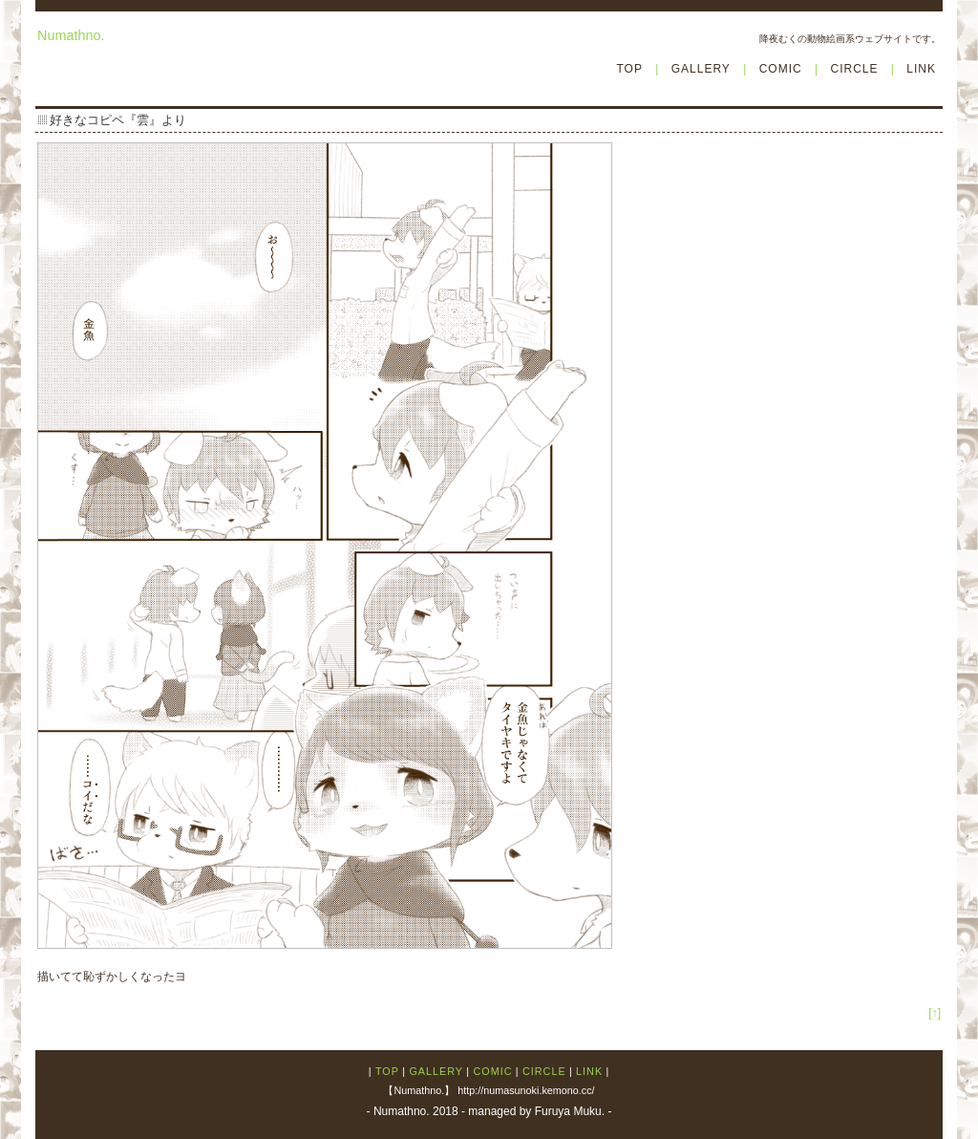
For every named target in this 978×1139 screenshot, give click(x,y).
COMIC (780, 68)
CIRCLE (854, 68)
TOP (629, 68)
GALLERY (701, 68)
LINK (921, 68)
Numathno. (70, 35)
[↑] (934, 1013)
